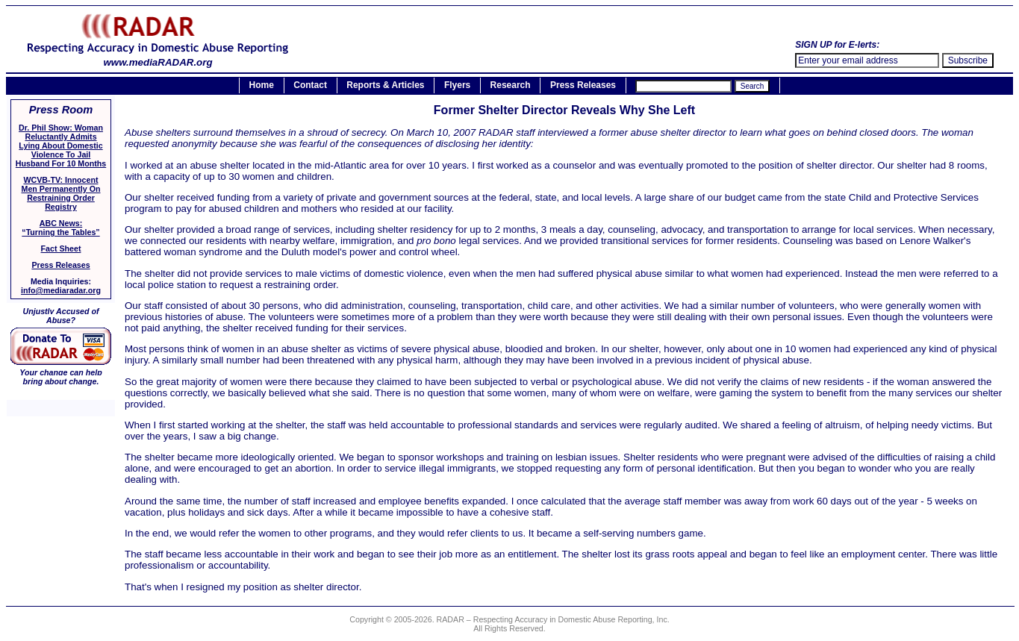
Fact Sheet (61, 248)
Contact (310, 86)
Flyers (457, 86)
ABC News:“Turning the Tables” (60, 228)
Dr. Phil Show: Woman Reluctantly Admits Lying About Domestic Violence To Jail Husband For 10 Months (61, 145)
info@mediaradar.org (61, 290)
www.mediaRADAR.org (157, 58)
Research (510, 86)
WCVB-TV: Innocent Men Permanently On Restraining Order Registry (61, 193)
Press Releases (583, 86)
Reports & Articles (385, 86)
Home (261, 86)
